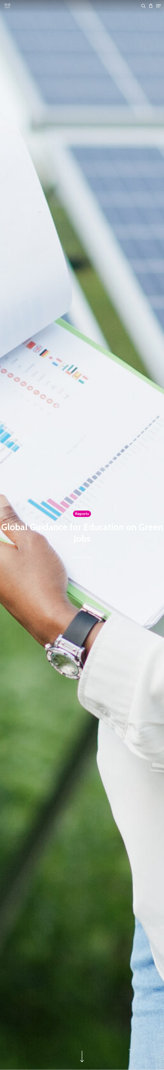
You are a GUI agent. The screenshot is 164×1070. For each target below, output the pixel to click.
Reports (82, 513)
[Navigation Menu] (158, 6)
